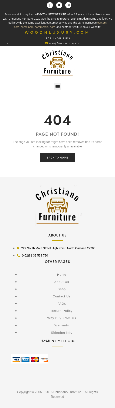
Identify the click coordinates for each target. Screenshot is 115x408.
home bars (27, 27)
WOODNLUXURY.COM (57, 32)
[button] (57, 86)
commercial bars (45, 27)
